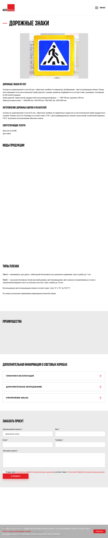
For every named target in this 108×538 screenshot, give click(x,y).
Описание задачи (10, 451)
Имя (57, 429)
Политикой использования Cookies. (16, 531)
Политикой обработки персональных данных (86, 472)
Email (5, 440)
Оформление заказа (17, 398)
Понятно (99, 531)
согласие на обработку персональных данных (34, 472)
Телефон (58, 440)
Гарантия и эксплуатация (20, 376)
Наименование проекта (12, 429)
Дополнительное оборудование (24, 387)
